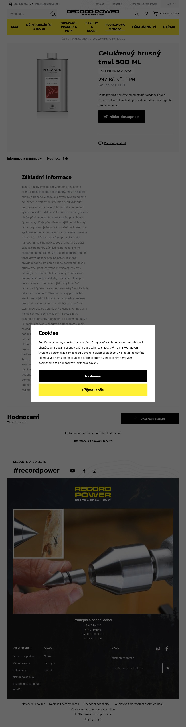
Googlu (86, 353)
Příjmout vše (93, 389)
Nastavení (93, 376)
